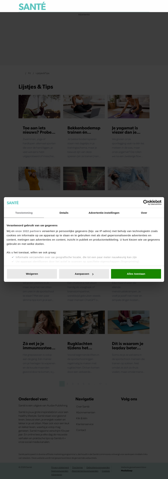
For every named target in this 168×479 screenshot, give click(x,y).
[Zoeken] (146, 6)
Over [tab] (144, 212)
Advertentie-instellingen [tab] (104, 212)
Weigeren (32, 273)
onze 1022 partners (28, 231)
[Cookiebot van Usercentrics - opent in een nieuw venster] (145, 202)
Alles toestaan (136, 273)
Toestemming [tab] (24, 212)
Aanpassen (84, 273)
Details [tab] (64, 212)
